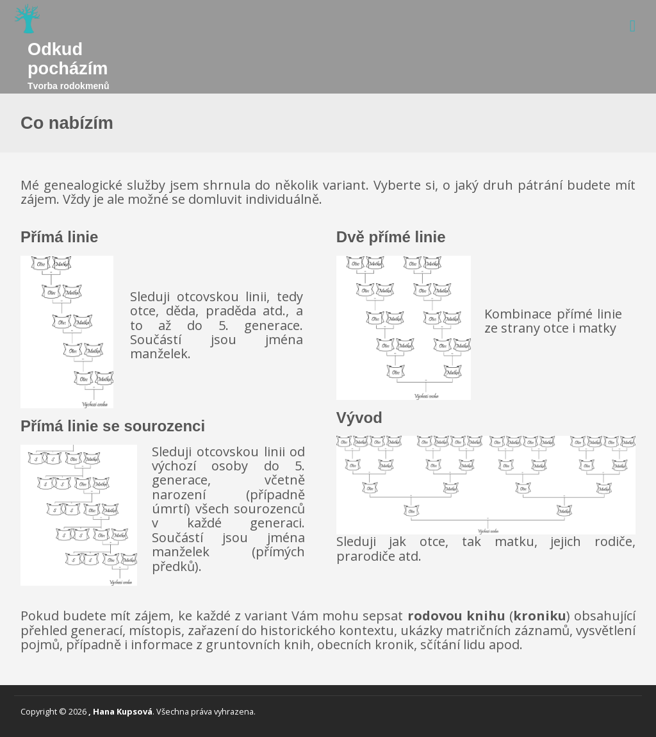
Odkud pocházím (68, 58)
